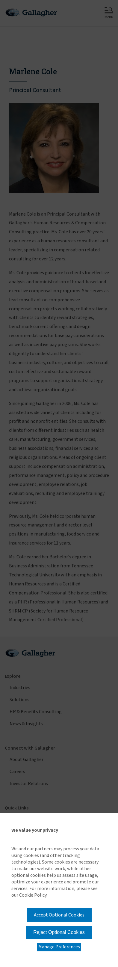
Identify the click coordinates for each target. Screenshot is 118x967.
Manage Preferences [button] (59, 947)
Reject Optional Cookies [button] (59, 932)
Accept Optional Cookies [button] (59, 915)
